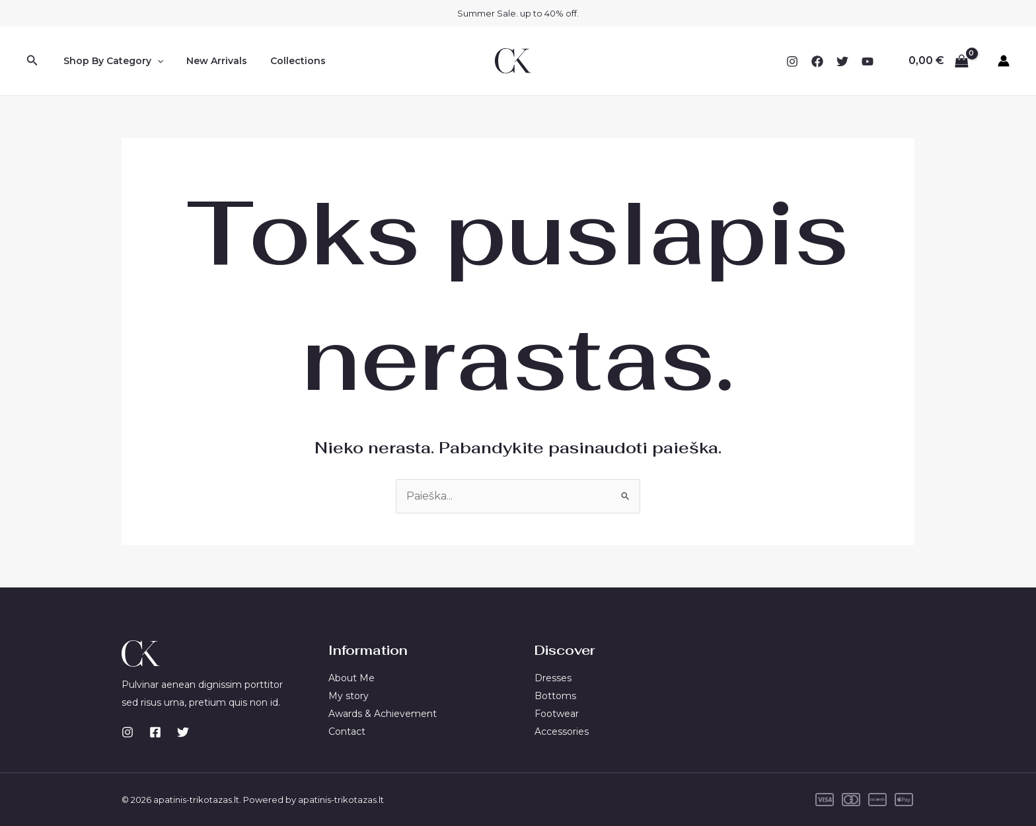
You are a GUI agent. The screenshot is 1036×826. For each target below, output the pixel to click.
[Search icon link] (32, 60)
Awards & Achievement (382, 714)
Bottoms (555, 696)
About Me (351, 679)
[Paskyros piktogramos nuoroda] (1004, 61)
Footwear (557, 714)
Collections (286, 61)
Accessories (562, 731)
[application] (155, 60)
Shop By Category (111, 60)
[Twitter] (842, 61)
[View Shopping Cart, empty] (938, 60)
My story (348, 696)
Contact (346, 731)
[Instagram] (792, 61)
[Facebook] (817, 61)
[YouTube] (867, 61)
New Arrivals (210, 61)
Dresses (553, 679)
